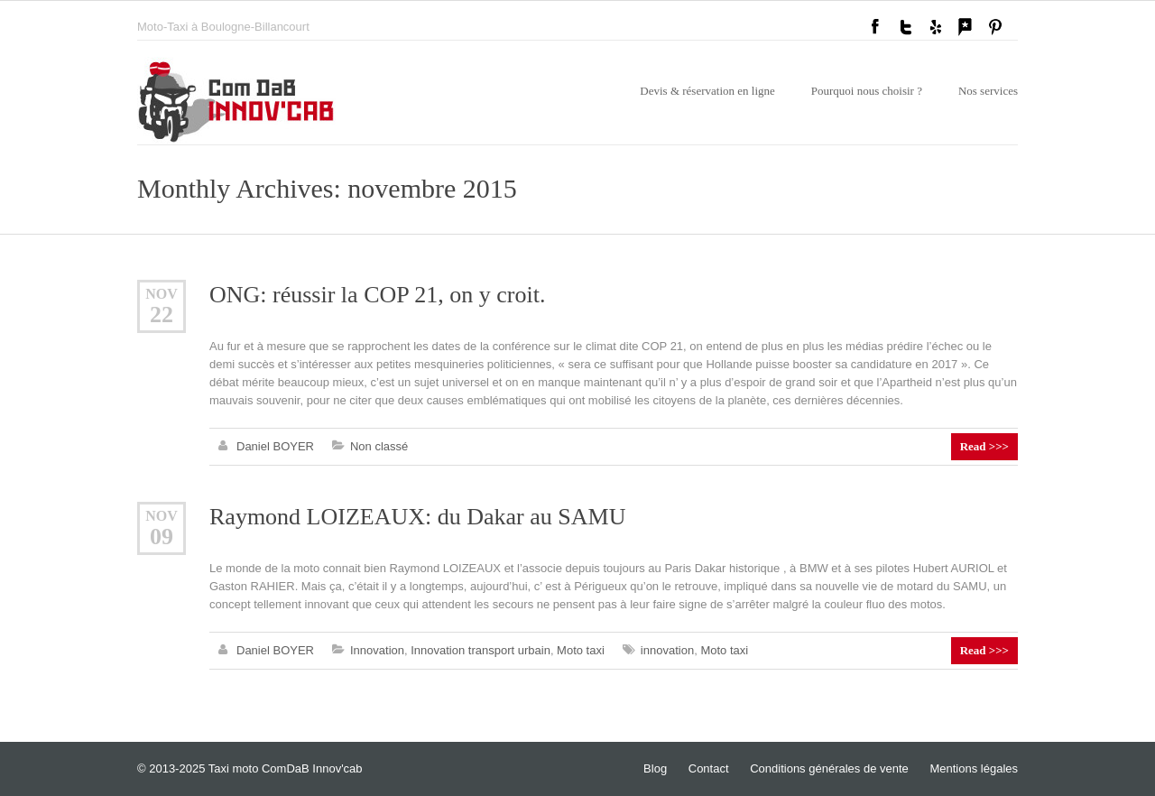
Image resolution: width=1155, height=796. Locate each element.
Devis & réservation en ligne (707, 90)
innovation (667, 650)
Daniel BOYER (275, 446)
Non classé (379, 446)
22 (161, 314)
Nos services (988, 90)
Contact (708, 768)
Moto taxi (581, 650)
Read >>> (984, 446)
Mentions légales (973, 768)
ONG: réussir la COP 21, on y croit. (377, 295)
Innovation (377, 650)
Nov (161, 293)
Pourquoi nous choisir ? (866, 90)
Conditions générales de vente (829, 768)
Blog (655, 768)
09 (161, 536)
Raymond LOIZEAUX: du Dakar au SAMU (417, 517)
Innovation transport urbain (480, 650)
